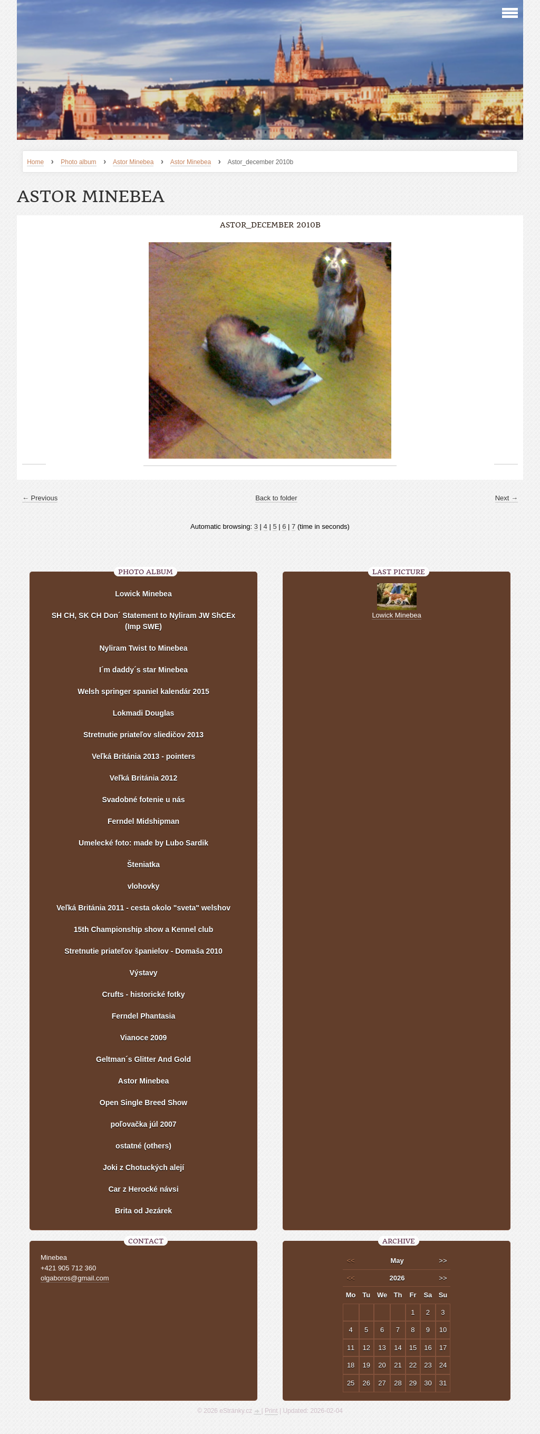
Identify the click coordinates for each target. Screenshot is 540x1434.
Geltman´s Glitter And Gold (143, 1059)
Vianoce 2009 (143, 1037)
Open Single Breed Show (143, 1102)
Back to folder (276, 498)
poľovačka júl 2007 (143, 1124)
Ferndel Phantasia (144, 1016)
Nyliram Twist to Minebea (144, 648)
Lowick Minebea (143, 594)
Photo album (78, 162)
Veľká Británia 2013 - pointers (143, 756)
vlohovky (144, 886)
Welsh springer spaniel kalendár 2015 (143, 691)
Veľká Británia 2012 (143, 778)
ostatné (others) (143, 1146)
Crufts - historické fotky (143, 994)
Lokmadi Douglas (144, 713)
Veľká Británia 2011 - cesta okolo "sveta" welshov (143, 908)
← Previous (39, 498)
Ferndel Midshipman (143, 821)
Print (271, 1410)
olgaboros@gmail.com (75, 1278)
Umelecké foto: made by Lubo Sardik (143, 843)
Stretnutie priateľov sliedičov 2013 (143, 734)
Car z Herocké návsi (143, 1189)
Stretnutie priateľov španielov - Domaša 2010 (143, 951)
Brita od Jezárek (143, 1211)
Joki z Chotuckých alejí (143, 1167)
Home (35, 162)
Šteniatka (143, 864)
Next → (506, 498)
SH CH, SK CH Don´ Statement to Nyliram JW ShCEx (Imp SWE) (144, 621)
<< (351, 1261)
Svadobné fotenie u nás (143, 799)
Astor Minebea (133, 162)
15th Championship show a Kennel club (143, 929)
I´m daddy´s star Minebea (143, 670)
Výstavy (144, 972)
